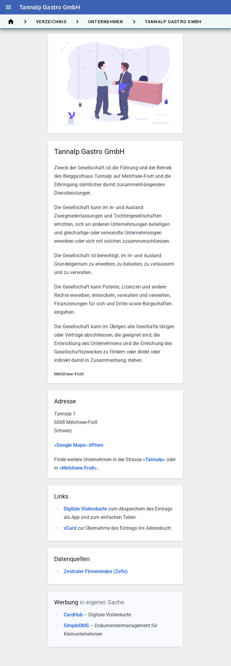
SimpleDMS (76, 625)
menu (8, 7)
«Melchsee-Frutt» (78, 468)
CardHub (73, 615)
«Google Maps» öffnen (78, 445)
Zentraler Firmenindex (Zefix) (96, 571)
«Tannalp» (154, 459)
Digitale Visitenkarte (85, 509)
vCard (70, 528)
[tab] (11, 21)
